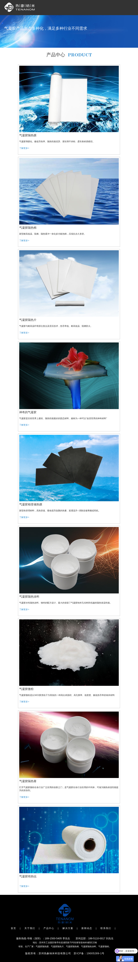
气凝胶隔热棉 (27, 227)
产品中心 (48, 928)
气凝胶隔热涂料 (29, 596)
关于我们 (29, 928)
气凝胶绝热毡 (27, 876)
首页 (13, 928)
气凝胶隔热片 (27, 319)
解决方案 (68, 928)
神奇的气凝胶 (27, 412)
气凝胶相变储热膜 (30, 504)
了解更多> (24, 148)
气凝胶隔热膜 (27, 135)
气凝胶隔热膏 (27, 781)
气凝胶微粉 (26, 688)
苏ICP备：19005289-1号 (89, 953)
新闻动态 (86, 928)
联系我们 (105, 928)
